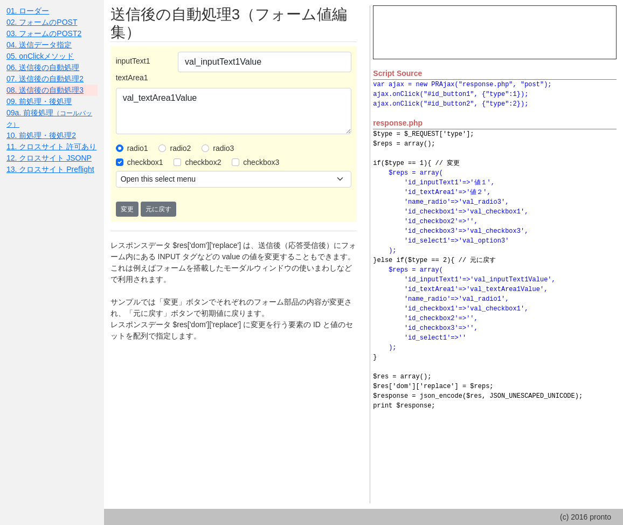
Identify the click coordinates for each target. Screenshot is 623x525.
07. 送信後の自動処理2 (45, 78)
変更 (127, 209)
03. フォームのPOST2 (43, 33)
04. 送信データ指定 (39, 44)
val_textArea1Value (234, 111)
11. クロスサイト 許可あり (51, 146)
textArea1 (132, 77)
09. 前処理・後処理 (39, 101)
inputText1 (133, 61)
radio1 (137, 148)
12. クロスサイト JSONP (49, 158)
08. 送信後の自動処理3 (45, 90)
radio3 (223, 148)
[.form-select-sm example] (234, 179)
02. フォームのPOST (41, 22)
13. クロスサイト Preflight (50, 169)
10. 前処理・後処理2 (41, 135)
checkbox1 (145, 162)
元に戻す (158, 209)
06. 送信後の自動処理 (42, 67)
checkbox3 (261, 162)
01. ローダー (27, 10)
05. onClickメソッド (40, 56)
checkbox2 (203, 162)
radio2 (180, 148)
